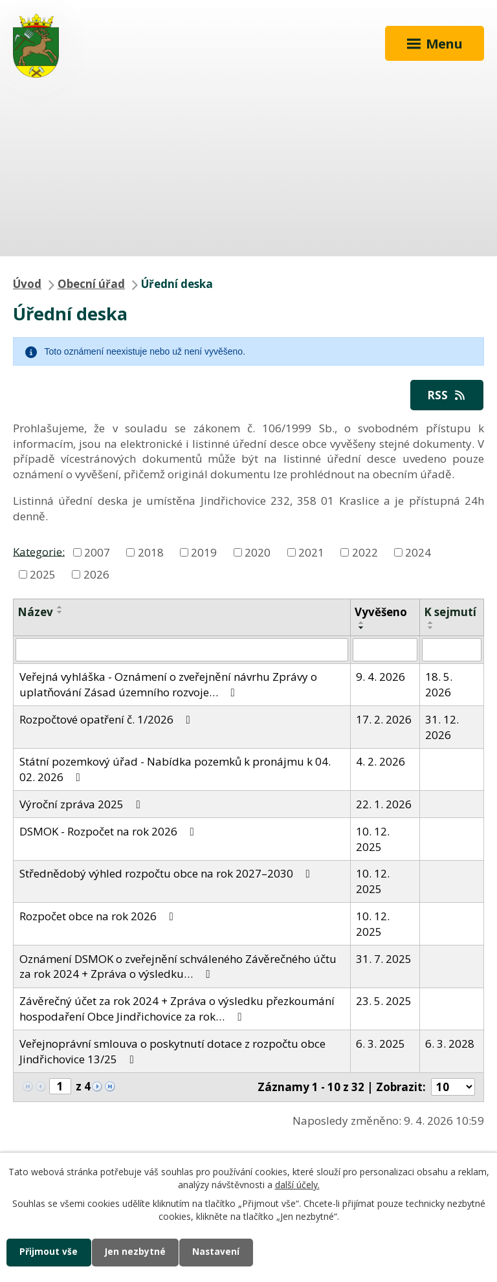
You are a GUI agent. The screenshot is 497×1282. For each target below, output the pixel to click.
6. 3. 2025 (380, 1043)
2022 (365, 552)
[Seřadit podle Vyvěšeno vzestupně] (362, 622)
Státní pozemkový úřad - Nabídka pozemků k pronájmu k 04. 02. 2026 (175, 769)
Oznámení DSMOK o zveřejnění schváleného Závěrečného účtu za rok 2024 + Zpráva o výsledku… (178, 966)
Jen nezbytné (137, 1252)
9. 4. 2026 (380, 676)
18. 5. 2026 (438, 684)
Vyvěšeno (381, 611)
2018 (151, 552)
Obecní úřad (91, 283)
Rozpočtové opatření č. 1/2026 (107, 719)
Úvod (27, 283)
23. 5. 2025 (384, 1000)
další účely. (297, 1184)
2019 (204, 552)
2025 (43, 574)
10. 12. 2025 (373, 839)
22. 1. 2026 (384, 804)
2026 (96, 574)
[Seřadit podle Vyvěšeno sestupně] (362, 627)
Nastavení (219, 1252)
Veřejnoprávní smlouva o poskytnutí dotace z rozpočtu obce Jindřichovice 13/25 (172, 1051)
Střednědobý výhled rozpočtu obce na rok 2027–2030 (167, 873)
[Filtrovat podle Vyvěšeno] (385, 649)
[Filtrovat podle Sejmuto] (451, 649)
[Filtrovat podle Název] (182, 649)
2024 (418, 552)
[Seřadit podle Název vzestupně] (60, 607)
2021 (311, 552)
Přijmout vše (49, 1252)
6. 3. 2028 (449, 1043)
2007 (97, 552)
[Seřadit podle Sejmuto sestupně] (431, 627)
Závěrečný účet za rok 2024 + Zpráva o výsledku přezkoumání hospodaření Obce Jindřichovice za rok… (177, 1008)
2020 (258, 552)
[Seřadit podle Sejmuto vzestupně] (431, 622)
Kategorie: (39, 551)
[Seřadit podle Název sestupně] (60, 612)
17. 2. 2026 (384, 719)
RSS (447, 395)
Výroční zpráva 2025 (82, 804)
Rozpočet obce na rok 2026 (99, 916)
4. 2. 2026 (380, 761)
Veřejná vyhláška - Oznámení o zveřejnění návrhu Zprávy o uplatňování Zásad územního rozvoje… (168, 684)
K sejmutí (450, 611)
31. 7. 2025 (384, 958)
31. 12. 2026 (442, 727)
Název (35, 611)
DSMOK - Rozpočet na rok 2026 (109, 831)
